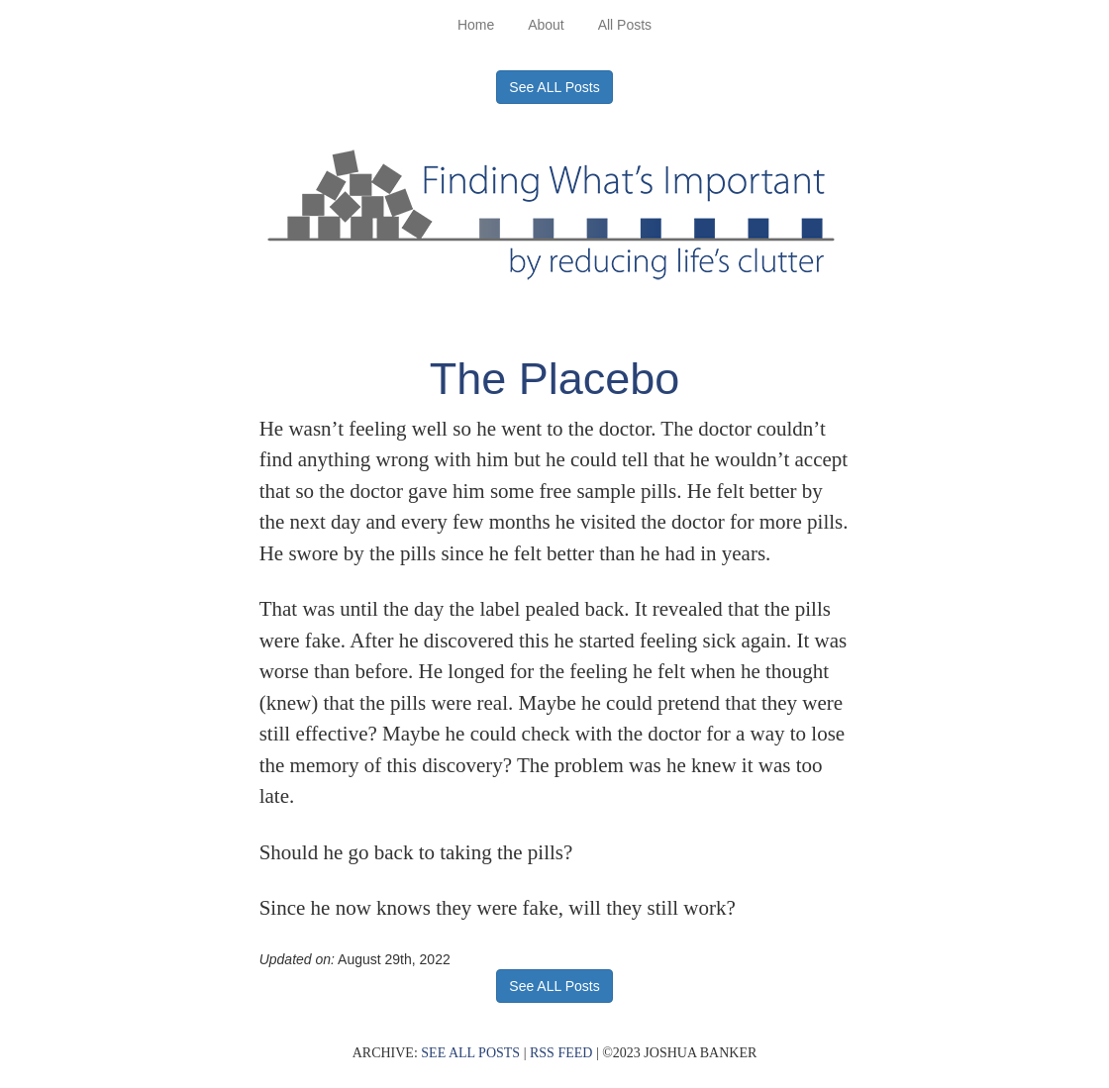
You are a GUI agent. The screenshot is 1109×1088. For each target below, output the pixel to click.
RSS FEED (561, 1052)
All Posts (625, 25)
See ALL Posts (554, 87)
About (546, 25)
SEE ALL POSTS (470, 1052)
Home (475, 25)
